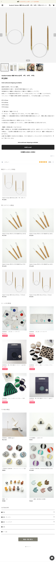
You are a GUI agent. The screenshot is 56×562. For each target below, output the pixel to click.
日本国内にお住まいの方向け (28, 152)
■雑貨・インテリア (6, 522)
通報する (52, 156)
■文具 (3, 527)
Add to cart (28, 147)
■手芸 (3, 512)
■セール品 (4, 531)
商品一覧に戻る (28, 539)
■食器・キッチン (6, 517)
